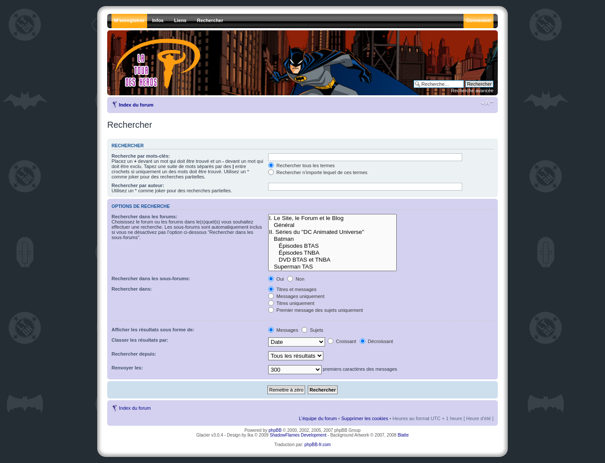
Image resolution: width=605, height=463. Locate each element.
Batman (332, 239)
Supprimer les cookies (364, 418)
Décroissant (376, 341)
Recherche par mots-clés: (141, 156)
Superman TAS (332, 266)
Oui (276, 279)
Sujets (312, 330)
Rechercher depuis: (134, 353)
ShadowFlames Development (298, 435)
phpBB (275, 430)
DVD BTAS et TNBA (332, 259)
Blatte (403, 435)
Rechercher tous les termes (301, 165)
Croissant (342, 341)
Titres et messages (292, 289)
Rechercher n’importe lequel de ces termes (318, 172)
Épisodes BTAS (332, 246)
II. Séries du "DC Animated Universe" (332, 232)
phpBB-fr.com (318, 444)
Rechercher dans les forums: (145, 216)
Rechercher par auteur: (138, 185)
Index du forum (136, 104)
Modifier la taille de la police (487, 103)
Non (295, 279)
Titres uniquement (291, 303)
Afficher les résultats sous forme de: (153, 329)
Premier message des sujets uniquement (315, 310)
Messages (283, 330)
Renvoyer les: (127, 367)
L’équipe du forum (318, 418)
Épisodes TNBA (332, 252)
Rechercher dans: (132, 288)
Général (332, 225)
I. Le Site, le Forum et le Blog (332, 218)
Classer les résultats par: (140, 340)
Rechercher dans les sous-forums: (151, 278)
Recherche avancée (472, 90)
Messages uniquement (296, 296)
